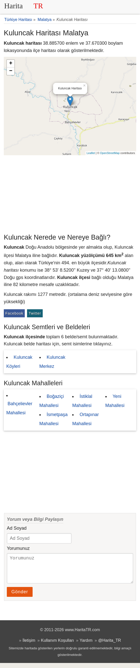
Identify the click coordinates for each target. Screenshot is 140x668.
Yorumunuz (18, 548)
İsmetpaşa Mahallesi (53, 419)
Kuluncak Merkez (52, 362)
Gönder (19, 596)
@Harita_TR (109, 645)
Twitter (35, 313)
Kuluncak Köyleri (19, 362)
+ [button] (10, 63)
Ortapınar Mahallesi (85, 419)
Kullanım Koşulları (57, 645)
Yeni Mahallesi (115, 401)
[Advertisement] (70, 193)
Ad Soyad (17, 528)
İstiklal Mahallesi (82, 401)
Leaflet (91, 153)
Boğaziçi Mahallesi (51, 401)
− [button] (10, 71)
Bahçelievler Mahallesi (19, 408)
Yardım (86, 645)
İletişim (28, 645)
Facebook (14, 313)
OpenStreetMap (110, 153)
